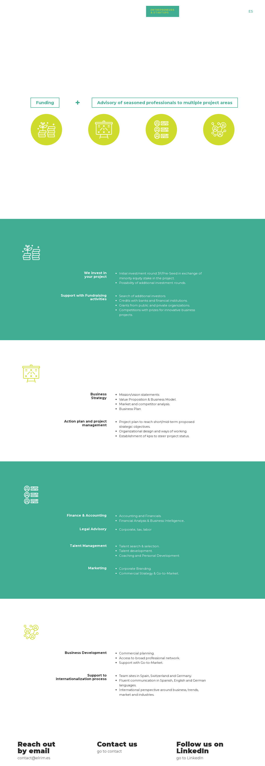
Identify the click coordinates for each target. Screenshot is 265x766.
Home (118, 11)
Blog (213, 11)
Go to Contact (109, 751)
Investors (192, 11)
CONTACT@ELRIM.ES (34, 758)
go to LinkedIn (189, 758)
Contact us (233, 11)
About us (136, 11)
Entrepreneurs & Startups (163, 11)
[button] (45, 103)
